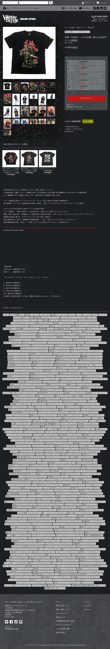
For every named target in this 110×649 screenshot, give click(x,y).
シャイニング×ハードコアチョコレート (79, 440)
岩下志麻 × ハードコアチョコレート (68, 560)
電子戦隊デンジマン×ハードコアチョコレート (62, 463)
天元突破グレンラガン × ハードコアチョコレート (41, 566)
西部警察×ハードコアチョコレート (75, 485)
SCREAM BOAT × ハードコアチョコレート (46, 574)
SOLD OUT (86, 98)
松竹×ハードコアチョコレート (51, 460)
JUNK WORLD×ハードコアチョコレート (88, 558)
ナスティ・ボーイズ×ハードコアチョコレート (67, 538)
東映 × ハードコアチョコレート (21, 346)
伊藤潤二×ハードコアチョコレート (94, 415)
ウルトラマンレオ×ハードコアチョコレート (69, 521)
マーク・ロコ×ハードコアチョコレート (17, 415)
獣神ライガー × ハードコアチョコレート (93, 549)
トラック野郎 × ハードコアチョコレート (44, 560)
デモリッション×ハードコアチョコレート (40, 538)
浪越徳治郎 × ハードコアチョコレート (84, 544)
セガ (56, 329)
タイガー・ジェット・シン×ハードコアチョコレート (43, 468)
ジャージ (79, 315)
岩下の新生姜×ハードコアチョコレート (70, 435)
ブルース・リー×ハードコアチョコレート (70, 482)
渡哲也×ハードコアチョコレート (42, 507)
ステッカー (95, 440)
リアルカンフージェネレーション (97, 329)
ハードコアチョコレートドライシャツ (19, 485)
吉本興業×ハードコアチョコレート (21, 404)
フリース (97, 488)
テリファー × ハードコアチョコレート (93, 538)
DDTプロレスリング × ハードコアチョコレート (34, 348)
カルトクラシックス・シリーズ (51, 318)
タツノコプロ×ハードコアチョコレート (88, 385)
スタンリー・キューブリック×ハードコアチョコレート (51, 440)
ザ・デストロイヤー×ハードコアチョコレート (92, 502)
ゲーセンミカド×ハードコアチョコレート (32, 452)
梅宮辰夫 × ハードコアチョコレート (59, 351)
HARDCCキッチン (101, 429)
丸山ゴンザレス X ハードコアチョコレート (50, 485)
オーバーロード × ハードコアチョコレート (91, 572)
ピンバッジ (50, 583)
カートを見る (86, 606)
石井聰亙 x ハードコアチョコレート (52, 390)
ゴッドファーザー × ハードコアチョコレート (65, 563)
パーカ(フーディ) (45, 315)
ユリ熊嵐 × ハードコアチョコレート (87, 346)
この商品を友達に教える (72, 126)
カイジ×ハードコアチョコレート (95, 524)
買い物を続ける (69, 131)
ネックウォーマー (15, 488)
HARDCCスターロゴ (43, 471)
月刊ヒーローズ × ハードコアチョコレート (42, 360)
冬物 (27, 315)
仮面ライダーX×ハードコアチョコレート (65, 424)
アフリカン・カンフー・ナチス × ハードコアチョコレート (27, 555)
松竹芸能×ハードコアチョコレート (93, 435)
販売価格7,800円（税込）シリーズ (55, 588)
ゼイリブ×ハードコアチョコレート (91, 410)
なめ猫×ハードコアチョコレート (21, 424)
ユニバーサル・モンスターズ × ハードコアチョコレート (21, 549)
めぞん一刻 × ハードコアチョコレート (14, 566)
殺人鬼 (46, 320)
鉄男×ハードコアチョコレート (86, 499)
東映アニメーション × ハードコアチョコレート (51, 334)
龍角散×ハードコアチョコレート (69, 527)
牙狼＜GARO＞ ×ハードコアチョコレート (77, 32)
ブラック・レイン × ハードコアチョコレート (92, 563)
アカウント (87, 3)
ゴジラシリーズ (97, 485)
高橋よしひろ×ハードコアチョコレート (46, 410)
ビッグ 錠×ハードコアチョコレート (91, 468)
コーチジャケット (42, 463)
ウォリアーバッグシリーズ (51, 382)
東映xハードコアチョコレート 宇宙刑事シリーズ (61, 385)
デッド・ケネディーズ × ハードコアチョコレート (31, 583)
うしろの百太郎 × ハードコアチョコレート (19, 572)
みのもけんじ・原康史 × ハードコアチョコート (86, 332)
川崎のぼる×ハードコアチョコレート (23, 454)
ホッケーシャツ (92, 401)
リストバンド (14, 452)
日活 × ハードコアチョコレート (80, 348)
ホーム (7, 8)
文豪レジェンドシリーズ (90, 454)
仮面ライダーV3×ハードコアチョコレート (93, 407)
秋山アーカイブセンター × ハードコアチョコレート (29, 544)
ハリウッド (50, 329)
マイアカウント (87, 602)
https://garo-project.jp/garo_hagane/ (15, 230)
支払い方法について (63, 606)
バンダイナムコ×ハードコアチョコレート (67, 491)
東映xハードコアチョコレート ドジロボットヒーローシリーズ (28, 385)
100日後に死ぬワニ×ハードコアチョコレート (93, 449)
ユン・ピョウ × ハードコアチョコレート (55, 513)
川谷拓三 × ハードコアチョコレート (18, 376)
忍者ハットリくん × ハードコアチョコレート (67, 583)
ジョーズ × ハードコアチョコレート (18, 580)
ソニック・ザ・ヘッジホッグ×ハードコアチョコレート (69, 524)
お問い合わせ (84, 8)
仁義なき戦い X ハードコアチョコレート (20, 362)
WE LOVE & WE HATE (38, 424)
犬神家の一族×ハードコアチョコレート (64, 519)
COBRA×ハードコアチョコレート (52, 401)
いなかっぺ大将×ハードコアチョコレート (48, 454)
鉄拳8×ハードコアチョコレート (90, 527)
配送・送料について (63, 610)
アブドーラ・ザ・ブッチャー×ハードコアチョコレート (84, 452)
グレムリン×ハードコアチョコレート (43, 446)
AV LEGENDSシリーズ (10, 329)
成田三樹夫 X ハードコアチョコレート (56, 371)
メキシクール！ (53, 320)
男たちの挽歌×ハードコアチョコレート (64, 507)
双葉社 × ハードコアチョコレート (47, 337)
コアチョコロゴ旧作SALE (39, 586)
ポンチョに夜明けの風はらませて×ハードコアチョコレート (20, 393)
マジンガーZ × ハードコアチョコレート (43, 535)
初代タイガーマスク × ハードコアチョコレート (87, 340)
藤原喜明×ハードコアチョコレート (92, 387)
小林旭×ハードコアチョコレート (70, 474)
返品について (71, 104)
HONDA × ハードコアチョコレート (89, 552)
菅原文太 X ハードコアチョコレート (43, 362)
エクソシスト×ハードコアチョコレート (22, 440)
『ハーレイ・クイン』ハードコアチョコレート (41, 496)
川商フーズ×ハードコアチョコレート (68, 510)
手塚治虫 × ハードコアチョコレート (68, 337)
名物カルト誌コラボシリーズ (44, 323)
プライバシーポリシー (63, 625)
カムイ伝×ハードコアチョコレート (92, 354)
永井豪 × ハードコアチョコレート (64, 323)
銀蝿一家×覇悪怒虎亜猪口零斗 (94, 535)
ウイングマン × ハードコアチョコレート (86, 530)
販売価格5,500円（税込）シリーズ (95, 586)
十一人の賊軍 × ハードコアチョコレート (19, 535)
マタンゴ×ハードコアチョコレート (42, 524)
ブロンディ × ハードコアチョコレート (64, 580)
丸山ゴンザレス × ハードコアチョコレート (19, 482)
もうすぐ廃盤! (14, 315)
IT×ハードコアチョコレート (69, 438)
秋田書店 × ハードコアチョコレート (70, 387)
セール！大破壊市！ (97, 418)
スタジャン (72, 315)
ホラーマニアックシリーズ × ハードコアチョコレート (87, 351)
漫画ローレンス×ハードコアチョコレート (25, 505)
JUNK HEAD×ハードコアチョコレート (25, 471)
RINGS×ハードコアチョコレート (17, 519)
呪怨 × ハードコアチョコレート (19, 558)
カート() (101, 3)
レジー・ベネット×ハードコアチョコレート (50, 505)
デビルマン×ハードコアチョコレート (43, 449)
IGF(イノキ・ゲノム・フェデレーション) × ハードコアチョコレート (52, 340)
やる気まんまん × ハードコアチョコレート (19, 560)
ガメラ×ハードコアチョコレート (91, 474)
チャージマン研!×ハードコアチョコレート (45, 435)
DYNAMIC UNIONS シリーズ (62, 365)
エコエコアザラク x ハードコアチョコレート (16, 374)
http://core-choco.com (11, 629)
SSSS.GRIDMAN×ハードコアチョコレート (24, 413)
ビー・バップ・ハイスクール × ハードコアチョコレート (55, 332)
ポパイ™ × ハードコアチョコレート (87, 546)
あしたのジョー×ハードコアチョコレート (26, 399)
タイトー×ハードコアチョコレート (13, 429)
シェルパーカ (17, 318)
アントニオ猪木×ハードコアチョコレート (91, 446)
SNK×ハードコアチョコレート (45, 396)
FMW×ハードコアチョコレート (45, 493)
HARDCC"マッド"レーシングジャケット (68, 357)
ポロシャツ (26, 318)
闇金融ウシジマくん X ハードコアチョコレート (44, 374)
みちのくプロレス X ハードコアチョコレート (16, 379)
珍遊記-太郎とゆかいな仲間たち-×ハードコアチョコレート (29, 480)
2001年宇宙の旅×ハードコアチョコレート (19, 446)
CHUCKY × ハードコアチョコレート (41, 580)
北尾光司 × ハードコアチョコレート (58, 477)
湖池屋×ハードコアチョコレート (50, 427)
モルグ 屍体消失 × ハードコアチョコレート (85, 541)
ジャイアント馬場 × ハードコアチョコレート (18, 586)
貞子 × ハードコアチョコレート (71, 549)
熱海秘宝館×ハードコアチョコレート (93, 521)
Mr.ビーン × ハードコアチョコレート (40, 563)
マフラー (88, 485)
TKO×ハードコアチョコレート (67, 499)
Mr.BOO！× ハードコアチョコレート (90, 491)
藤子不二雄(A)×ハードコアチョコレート (30, 382)
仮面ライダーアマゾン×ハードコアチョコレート (76, 418)
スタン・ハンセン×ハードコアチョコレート (41, 533)
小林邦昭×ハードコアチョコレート (50, 399)
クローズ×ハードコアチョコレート (87, 463)
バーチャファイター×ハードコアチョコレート (18, 421)
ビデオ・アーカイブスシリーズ (69, 320)
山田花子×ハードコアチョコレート (97, 393)
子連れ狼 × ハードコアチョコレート (65, 569)
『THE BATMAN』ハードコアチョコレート (64, 502)
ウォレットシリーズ (87, 583)
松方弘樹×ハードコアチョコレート (88, 427)
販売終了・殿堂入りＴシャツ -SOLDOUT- (82, 27)
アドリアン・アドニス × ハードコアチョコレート (69, 533)
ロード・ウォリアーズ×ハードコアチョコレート (26, 427)
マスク (95, 460)
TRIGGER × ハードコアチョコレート (18, 357)
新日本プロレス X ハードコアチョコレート (42, 376)
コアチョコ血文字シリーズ (97, 421)
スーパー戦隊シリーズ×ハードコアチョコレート (42, 407)
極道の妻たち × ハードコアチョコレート (91, 560)
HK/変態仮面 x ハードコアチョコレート (19, 365)
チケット (34, 485)
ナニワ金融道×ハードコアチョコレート (81, 457)
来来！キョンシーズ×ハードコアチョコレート (77, 390)
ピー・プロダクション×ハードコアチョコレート (33, 477)
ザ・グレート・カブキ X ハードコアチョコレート (29, 371)
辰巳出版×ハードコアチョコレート (88, 516)
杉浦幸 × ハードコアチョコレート (44, 569)
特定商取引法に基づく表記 (74, 107)
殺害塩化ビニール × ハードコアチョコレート (85, 326)
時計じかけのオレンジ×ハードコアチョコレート (59, 443)
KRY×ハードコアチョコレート (64, 396)
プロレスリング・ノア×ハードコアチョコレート (91, 432)
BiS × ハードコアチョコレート (12, 343)
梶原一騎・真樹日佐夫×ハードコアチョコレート (21, 387)
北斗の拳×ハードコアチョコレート (47, 499)
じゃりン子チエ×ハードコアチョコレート (45, 482)
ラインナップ (18, 8)
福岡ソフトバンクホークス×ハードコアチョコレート (20, 502)
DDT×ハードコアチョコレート (39, 466)
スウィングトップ (66, 541)
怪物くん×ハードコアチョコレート (70, 410)
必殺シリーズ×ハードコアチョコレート (48, 474)
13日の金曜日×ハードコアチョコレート (90, 438)
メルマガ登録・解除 (69, 8)
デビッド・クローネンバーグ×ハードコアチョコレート (65, 466)
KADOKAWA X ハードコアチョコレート (90, 368)
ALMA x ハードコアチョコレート (65, 362)
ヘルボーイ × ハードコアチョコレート (67, 552)
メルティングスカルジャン (69, 427)
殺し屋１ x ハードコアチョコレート (70, 374)
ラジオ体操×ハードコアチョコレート (21, 527)
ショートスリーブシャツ (44, 502)
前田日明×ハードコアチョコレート (17, 510)
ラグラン (94, 315)
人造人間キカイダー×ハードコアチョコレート (75, 421)
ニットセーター (34, 315)
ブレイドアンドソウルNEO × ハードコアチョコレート (27, 546)
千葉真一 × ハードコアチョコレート (67, 496)
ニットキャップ (91, 318)
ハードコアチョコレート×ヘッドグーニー (23, 323)
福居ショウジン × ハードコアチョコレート (58, 555)
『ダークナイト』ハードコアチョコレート (68, 493)
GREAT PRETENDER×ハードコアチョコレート (27, 460)
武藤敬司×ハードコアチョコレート (71, 460)
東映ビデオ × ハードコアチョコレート (20, 340)
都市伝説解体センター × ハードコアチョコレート (56, 577)
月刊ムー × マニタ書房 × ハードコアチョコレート (80, 334)
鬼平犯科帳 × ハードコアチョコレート (66, 572)
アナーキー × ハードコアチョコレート (68, 566)
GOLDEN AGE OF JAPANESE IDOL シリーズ (93, 566)
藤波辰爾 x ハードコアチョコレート (92, 357)
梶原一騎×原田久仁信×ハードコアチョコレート (31, 457)
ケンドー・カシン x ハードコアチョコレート (89, 362)
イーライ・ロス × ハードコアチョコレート (43, 357)
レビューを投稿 (87, 121)
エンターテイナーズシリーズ (73, 505)
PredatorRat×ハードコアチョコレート (16, 407)
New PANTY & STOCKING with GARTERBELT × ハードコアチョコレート (81, 574)
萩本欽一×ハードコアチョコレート (87, 507)
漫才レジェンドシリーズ (72, 407)
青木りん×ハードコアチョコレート (32, 488)
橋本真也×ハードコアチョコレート (25, 499)
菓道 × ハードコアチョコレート (43, 530)
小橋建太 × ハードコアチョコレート (87, 569)
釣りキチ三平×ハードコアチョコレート (67, 449)
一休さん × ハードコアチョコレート (44, 552)
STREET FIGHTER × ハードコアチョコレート (22, 337)
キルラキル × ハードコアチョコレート (17, 326)
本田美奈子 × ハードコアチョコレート (49, 541)
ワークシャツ (103, 315)
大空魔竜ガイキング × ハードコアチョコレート (85, 577)
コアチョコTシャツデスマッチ (87, 320)
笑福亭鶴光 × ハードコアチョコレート (42, 491)
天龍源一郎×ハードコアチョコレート (82, 488)
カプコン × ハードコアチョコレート (95, 343)
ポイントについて (62, 613)
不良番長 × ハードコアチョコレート (43, 572)
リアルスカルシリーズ (39, 421)
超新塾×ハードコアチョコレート (22, 507)
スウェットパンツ (71, 516)
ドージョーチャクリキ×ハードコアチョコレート (18, 449)
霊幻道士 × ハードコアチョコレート (16, 496)
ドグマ (102, 326)
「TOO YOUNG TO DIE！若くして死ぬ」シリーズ (87, 365)
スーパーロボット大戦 (53, 421)
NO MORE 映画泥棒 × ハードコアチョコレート (21, 493)
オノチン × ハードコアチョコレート (80, 477)
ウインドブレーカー (61, 315)
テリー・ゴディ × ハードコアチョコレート (20, 574)
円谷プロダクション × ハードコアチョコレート (23, 332)
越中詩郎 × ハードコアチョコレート (92, 493)
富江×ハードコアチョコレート (13, 432)
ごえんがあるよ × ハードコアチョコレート (89, 580)
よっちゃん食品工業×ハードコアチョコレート (57, 488)
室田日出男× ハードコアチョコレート (48, 387)
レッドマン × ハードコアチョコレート (45, 368)
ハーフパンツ (87, 315)
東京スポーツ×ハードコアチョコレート (24, 463)
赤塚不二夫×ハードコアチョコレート (35, 429)
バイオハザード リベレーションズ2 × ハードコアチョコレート (66, 343)
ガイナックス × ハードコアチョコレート (87, 323)
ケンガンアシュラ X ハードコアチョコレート (69, 376)
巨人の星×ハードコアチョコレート (71, 454)
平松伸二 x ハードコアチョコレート (67, 368)
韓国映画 (43, 329)
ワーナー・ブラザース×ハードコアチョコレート (46, 438)
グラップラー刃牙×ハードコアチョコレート (59, 480)
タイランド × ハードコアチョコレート (43, 346)
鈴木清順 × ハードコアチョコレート (16, 538)
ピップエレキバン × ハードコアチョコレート (59, 544)
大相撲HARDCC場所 (78, 586)
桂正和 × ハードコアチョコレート (63, 530)
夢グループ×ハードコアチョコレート (16, 521)
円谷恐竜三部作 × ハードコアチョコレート (51, 393)
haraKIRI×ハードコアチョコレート (88, 424)
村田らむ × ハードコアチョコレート (60, 326)
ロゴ (32, 318)
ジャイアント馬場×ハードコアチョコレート (82, 429)
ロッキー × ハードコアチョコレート (19, 491)
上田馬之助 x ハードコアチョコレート (24, 396)
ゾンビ (40, 320)
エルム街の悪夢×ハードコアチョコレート (30, 513)
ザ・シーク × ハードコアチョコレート (50, 549)
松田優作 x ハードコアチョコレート (30, 390)
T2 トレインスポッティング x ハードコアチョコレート (76, 382)
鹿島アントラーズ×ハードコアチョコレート (21, 410)
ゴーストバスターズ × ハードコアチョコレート (81, 371)
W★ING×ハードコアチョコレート (19, 466)
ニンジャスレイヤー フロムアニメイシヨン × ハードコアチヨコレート (27, 351)
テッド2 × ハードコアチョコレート (18, 354)
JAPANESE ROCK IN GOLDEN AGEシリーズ (23, 474)
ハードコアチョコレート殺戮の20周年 (19, 438)
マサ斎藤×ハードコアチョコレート (60, 348)
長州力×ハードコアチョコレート (94, 533)
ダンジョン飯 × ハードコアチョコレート (16, 563)
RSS (57, 633)
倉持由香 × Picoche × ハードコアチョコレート (72, 329)
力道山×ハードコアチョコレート (91, 466)
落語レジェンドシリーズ (90, 505)
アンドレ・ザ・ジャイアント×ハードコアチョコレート (22, 418)
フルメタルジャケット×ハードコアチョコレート (30, 443)
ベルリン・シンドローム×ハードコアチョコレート (75, 399)
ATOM (62, 633)
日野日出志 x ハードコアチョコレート (91, 360)
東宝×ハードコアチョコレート (17, 468)
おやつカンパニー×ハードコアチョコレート (91, 496)
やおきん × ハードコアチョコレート (22, 530)
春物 (40, 401)
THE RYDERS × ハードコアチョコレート (64, 558)
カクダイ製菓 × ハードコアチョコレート (53, 516)
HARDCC (37, 318)
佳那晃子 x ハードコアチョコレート (42, 365)
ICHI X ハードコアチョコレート (93, 376)
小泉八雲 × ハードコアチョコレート (39, 558)
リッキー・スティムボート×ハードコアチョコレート (60, 432)
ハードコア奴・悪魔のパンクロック (57, 429)
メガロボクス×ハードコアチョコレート (75, 401)
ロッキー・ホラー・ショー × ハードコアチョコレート (60, 546)
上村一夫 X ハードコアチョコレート (71, 379)
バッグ (94, 399)
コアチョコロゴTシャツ (39, 404)
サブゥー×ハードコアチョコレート (34, 432)
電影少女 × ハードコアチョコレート (16, 533)
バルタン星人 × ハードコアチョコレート (40, 519)
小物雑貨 (49, 424)
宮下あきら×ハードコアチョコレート (50, 418)
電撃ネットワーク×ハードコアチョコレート (89, 519)
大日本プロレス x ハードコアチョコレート (20, 368)
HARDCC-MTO (87, 460)
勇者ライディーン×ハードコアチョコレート (46, 527)
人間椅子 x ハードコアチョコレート (75, 393)
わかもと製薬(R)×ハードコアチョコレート (86, 480)
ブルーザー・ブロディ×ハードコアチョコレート (84, 413)
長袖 (53, 315)
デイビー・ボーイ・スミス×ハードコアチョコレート (53, 413)
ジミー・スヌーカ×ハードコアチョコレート (19, 435)
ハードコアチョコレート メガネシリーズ (25, 320)
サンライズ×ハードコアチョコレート (55, 452)
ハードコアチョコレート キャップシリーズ (73, 318)
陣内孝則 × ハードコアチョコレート (18, 360)
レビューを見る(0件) (73, 121)
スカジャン (60, 407)
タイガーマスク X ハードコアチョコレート (94, 374)
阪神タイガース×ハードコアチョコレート (87, 404)
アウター (6, 315)
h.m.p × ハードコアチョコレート (39, 326)
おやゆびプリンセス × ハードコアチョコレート (66, 354)
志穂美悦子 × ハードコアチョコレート (41, 354)
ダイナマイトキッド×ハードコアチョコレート (60, 404)
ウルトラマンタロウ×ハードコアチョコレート (41, 521)
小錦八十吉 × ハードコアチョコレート (59, 586)
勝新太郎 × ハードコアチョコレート (90, 337)
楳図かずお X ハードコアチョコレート (67, 360)
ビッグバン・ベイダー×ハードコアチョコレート (42, 510)
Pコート (22, 315)
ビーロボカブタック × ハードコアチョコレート (85, 555)
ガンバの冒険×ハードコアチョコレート (85, 396)
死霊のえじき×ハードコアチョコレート (66, 446)
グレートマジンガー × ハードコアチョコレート (70, 535)
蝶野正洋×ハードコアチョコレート (93, 482)
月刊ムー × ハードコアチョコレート (65, 346)
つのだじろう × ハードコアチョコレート (34, 343)
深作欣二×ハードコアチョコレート (69, 468)
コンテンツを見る (32, 8)
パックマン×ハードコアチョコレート (85, 471)
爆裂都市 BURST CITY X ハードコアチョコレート (44, 379)
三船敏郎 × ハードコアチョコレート (28, 329)
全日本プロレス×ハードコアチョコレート (95, 379)
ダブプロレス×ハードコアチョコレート (57, 457)
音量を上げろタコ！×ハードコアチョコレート (43, 415)
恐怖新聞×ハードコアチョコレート (84, 443)
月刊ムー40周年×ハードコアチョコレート (70, 415)
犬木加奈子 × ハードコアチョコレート (21, 552)
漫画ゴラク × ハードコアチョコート (25, 334)
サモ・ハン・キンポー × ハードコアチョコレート (26, 516)
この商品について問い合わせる (74, 129)
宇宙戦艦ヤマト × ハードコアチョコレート (24, 541)
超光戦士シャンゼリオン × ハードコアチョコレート (26, 577)
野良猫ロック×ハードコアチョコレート (91, 510)
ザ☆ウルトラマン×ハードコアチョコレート (17, 524)
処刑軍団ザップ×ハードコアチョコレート (25, 401)
